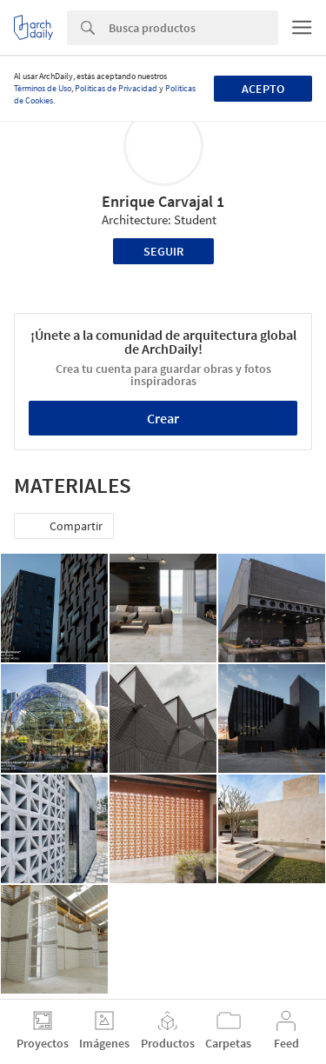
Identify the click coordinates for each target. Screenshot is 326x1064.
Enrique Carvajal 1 (163, 201)
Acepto (263, 88)
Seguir (163, 251)
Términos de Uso (42, 88)
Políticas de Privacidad (116, 88)
